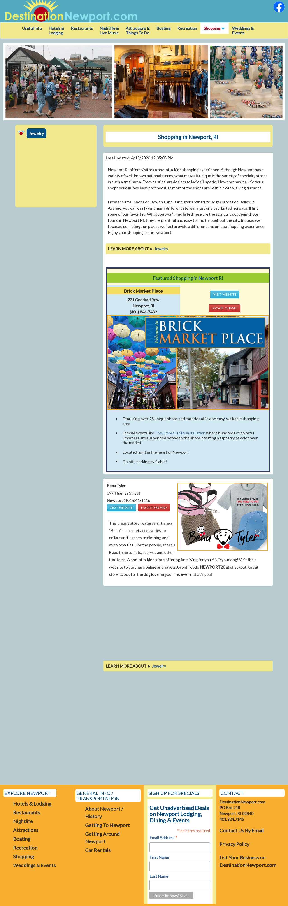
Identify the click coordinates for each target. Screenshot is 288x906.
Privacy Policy (234, 844)
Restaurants (82, 28)
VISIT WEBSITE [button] (224, 294)
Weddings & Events (243, 30)
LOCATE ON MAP (224, 308)
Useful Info (32, 28)
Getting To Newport (107, 825)
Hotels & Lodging (56, 30)
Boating (163, 28)
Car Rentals (98, 850)
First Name (159, 857)
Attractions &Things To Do (138, 30)
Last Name (158, 876)
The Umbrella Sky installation (180, 432)
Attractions (25, 830)
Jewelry (36, 133)
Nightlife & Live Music (109, 30)
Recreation (187, 28)
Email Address (163, 838)
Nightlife (23, 821)
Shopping (23, 856)
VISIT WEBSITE (121, 507)
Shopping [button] (214, 28)
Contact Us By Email (241, 830)
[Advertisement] (56, 173)
